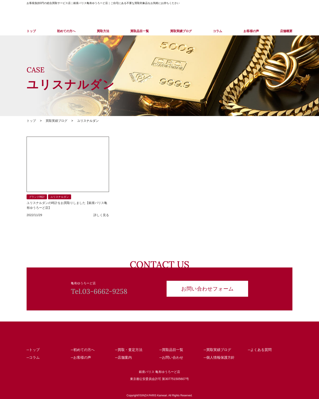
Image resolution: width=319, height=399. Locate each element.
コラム (217, 31)
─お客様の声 (81, 357)
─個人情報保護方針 (219, 357)
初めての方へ (66, 31)
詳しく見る (101, 215)
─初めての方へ (83, 350)
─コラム (33, 357)
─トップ (33, 350)
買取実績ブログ (181, 31)
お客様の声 (251, 31)
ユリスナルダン (59, 196)
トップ (31, 31)
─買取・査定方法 (128, 350)
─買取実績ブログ (217, 350)
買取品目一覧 (139, 31)
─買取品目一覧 (171, 350)
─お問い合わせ (171, 357)
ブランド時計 (37, 196)
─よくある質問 (260, 350)
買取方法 (103, 31)
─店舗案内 (123, 357)
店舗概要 (286, 31)
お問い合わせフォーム (207, 288)
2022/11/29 (34, 215)
